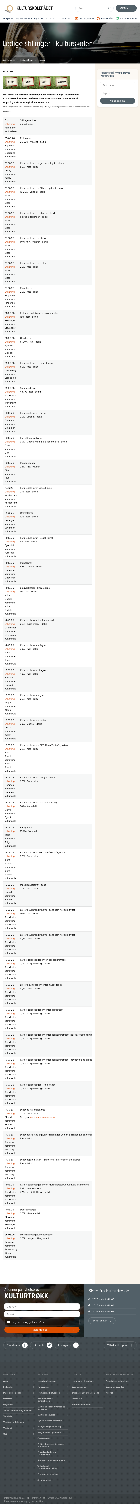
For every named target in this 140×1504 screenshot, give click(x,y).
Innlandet (7, 1386)
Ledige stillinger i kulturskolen (32, 59)
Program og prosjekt (47, 1473)
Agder (6, 1380)
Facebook (13, 1344)
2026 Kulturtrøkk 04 (103, 1304)
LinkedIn (39, 1344)
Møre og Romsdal (12, 1392)
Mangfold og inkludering (49, 1425)
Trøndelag (8, 1415)
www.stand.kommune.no (43, 1116)
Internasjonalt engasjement (85, 1392)
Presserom (77, 1397)
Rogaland (8, 1403)
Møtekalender (24, 18)
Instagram (64, 1344)
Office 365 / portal (57, 1497)
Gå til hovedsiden (9, 59)
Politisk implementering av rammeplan (50, 1444)
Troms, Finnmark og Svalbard (17, 1409)
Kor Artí (109, 1392)
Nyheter (40, 18)
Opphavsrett (43, 1437)
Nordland (7, 1397)
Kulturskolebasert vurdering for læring (51, 1407)
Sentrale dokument (81, 1403)
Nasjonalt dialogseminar (49, 1431)
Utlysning (10, 123)
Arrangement (44, 1479)
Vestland (7, 1427)
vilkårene (41, 1321)
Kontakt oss (66, 18)
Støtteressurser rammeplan (51, 1459)
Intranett (36, 1497)
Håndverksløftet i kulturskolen (45, 1399)
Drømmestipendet (115, 1386)
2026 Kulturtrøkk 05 (103, 1298)
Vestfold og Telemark (13, 1421)
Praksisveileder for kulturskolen (46, 1452)
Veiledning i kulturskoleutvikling (47, 1466)
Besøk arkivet (100, 1319)
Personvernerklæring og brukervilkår (23, 1500)
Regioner (8, 18)
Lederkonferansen (46, 1380)
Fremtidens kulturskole (48, 1392)
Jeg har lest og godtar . (29, 1321)
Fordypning (43, 1386)
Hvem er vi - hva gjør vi (83, 1380)
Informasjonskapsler (14, 1497)
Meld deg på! (118, 100)
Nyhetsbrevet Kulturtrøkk (49, 1419)
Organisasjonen (79, 1386)
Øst (5, 1433)
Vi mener (52, 18)
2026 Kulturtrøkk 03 (103, 1310)
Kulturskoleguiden (46, 1414)
